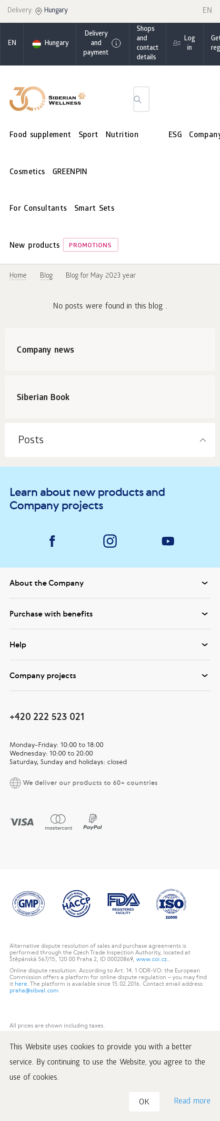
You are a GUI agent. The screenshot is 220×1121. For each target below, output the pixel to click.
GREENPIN (70, 172)
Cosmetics (27, 172)
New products (35, 246)
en (12, 44)
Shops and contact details (148, 44)
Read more (192, 1101)
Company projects (110, 675)
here (21, 984)
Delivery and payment (102, 43)
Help (110, 644)
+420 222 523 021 (47, 716)
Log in (189, 44)
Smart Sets (94, 209)
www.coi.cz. (152, 959)
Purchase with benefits (110, 613)
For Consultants (38, 209)
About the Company (110, 583)
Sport (89, 135)
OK (144, 1103)
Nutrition (122, 135)
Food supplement (40, 135)
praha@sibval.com (34, 990)
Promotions (90, 246)
